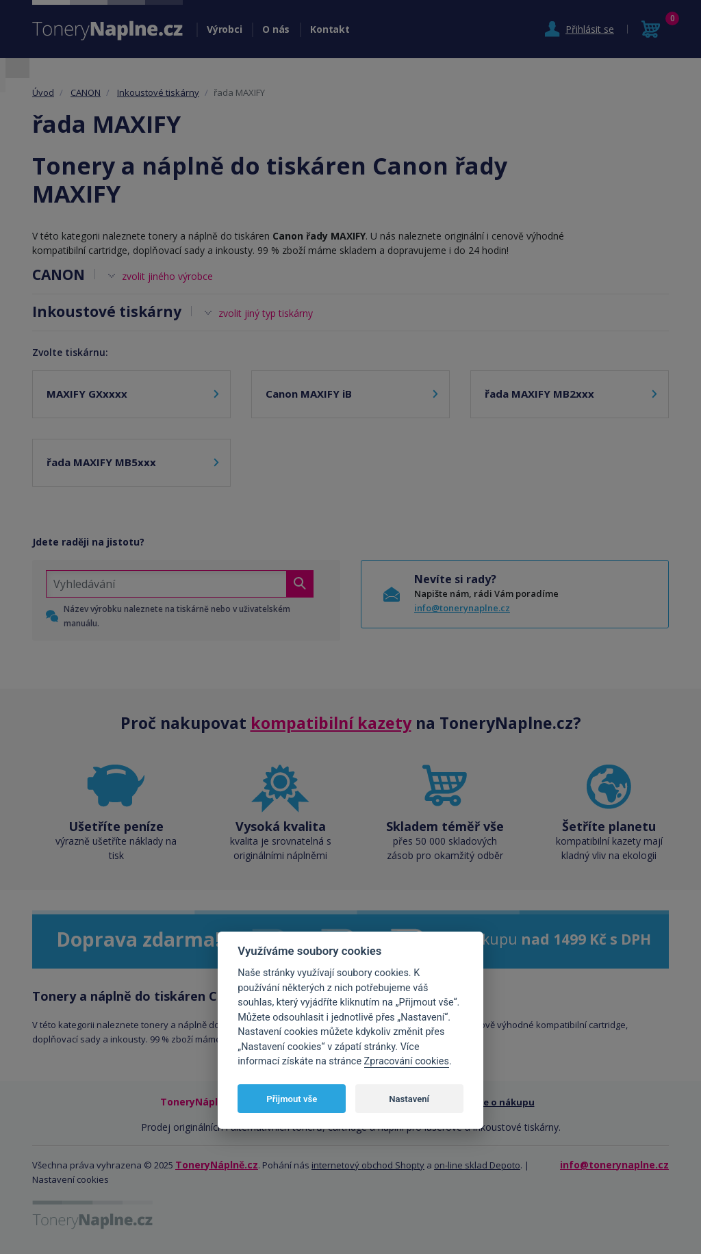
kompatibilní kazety (331, 723)
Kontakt (329, 29)
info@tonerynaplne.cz (462, 608)
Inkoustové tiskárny (158, 92)
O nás (276, 29)
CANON (86, 92)
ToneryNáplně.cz (216, 1164)
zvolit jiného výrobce (167, 276)
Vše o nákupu (504, 1102)
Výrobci (224, 29)
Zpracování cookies (406, 1061)
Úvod (43, 92)
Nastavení (409, 1099)
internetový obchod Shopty (367, 1165)
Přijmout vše (291, 1099)
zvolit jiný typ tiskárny (265, 313)
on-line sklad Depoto (477, 1165)
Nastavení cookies (70, 1179)
